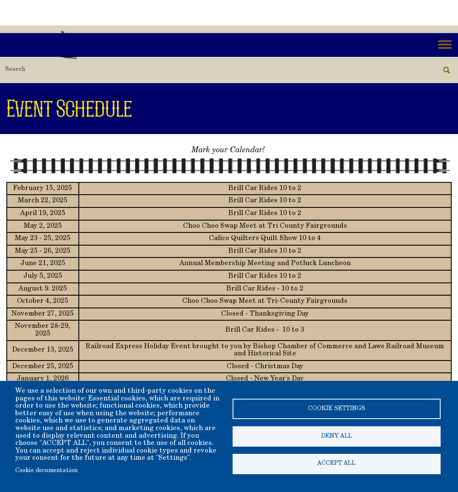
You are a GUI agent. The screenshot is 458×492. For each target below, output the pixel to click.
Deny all (336, 436)
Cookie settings (336, 409)
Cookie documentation (46, 471)
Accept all (336, 464)
